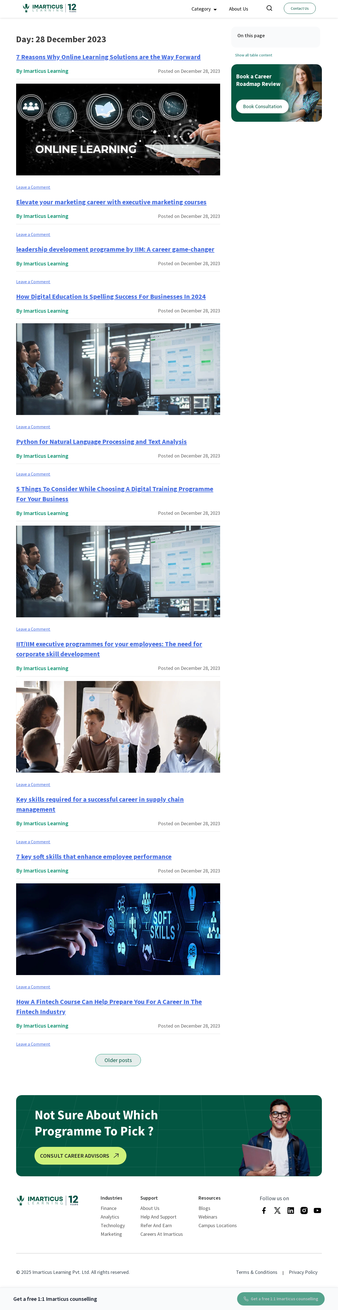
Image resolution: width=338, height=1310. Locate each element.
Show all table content (253, 55)
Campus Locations (217, 1225)
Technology (113, 1225)
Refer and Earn (156, 1225)
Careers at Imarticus (161, 1234)
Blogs (204, 1208)
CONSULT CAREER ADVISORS (80, 1155)
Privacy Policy (303, 1272)
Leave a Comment (33, 187)
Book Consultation (262, 106)
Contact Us (300, 8)
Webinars (207, 1217)
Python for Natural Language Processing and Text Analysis (101, 441)
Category (204, 9)
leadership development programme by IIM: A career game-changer (115, 249)
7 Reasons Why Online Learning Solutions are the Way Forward (108, 57)
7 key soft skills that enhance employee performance (94, 856)
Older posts (118, 1060)
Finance (108, 1208)
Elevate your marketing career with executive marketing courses (111, 202)
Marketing (111, 1234)
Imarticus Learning (45, 70)
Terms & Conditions (256, 1272)
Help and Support (158, 1217)
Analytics (110, 1217)
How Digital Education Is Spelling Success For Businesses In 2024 (111, 296)
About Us (238, 9)
